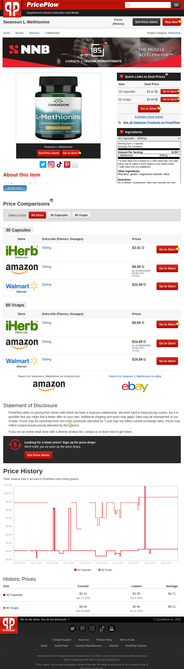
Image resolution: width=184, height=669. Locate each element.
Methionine (174, 33)
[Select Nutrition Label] (149, 135)
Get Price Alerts (146, 22)
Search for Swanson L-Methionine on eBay (135, 372)
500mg (46, 244)
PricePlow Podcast (136, 642)
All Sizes (37, 211)
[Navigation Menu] (176, 5)
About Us (83, 636)
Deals (44, 642)
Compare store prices (149, 113)
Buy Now (173, 22)
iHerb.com (21, 253)
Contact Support (62, 636)
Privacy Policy (104, 636)
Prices (118, 19)
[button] (92, 185)
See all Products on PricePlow (151, 119)
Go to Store (171, 88)
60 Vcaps (81, 211)
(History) (118, 23)
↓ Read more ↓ (15, 184)
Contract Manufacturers (88, 642)
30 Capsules (59, 211)
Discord (113, 642)
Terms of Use (127, 636)
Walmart (21, 288)
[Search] (148, 5)
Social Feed (61, 642)
